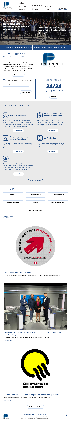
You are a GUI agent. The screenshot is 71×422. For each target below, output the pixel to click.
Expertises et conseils (18, 159)
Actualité (56, 47)
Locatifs (12, 194)
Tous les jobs (26, 92)
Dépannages (22, 9)
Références (36, 47)
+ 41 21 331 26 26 (53, 91)
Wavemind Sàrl (32, 418)
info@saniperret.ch (62, 9)
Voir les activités (35, 180)
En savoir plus (8, 278)
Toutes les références (35, 210)
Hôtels (35, 202)
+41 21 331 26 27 (50, 6)
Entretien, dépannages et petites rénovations (20, 138)
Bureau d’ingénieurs (18, 115)
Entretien (21, 8)
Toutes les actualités (35, 407)
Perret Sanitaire (32, 417)
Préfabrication (50, 138)
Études (20, 2)
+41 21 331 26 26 (50, 5)
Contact (63, 47)
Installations (22, 6)
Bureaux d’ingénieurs (58, 202)
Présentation (9, 47)
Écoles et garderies (13, 202)
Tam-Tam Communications (44, 418)
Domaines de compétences (23, 47)
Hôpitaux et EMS (58, 194)
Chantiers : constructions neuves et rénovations (54, 114)
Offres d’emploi (47, 47)
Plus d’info (18, 130)
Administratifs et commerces (35, 195)
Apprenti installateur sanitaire (13, 85)
